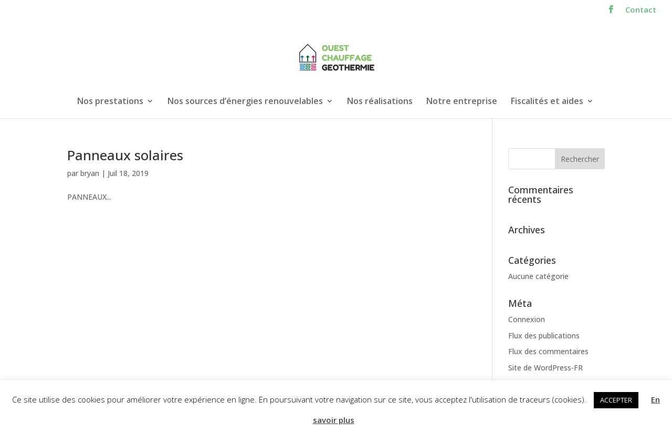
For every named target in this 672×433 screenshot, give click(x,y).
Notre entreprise (461, 102)
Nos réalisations (380, 102)
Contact (640, 10)
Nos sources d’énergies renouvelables (245, 102)
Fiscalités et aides (547, 102)
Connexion (526, 319)
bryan (89, 173)
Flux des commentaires (548, 351)
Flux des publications (544, 336)
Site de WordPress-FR (545, 368)
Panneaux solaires (125, 155)
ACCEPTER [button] (616, 400)
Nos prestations (110, 102)
